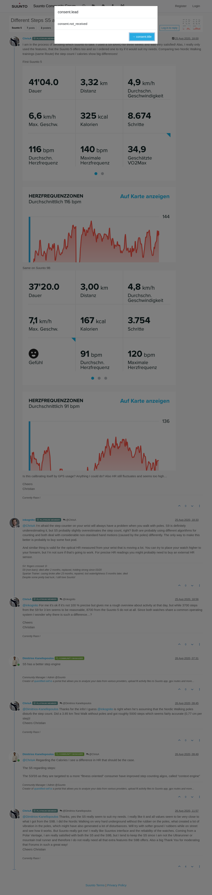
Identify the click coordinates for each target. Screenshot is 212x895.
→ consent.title (142, 36)
